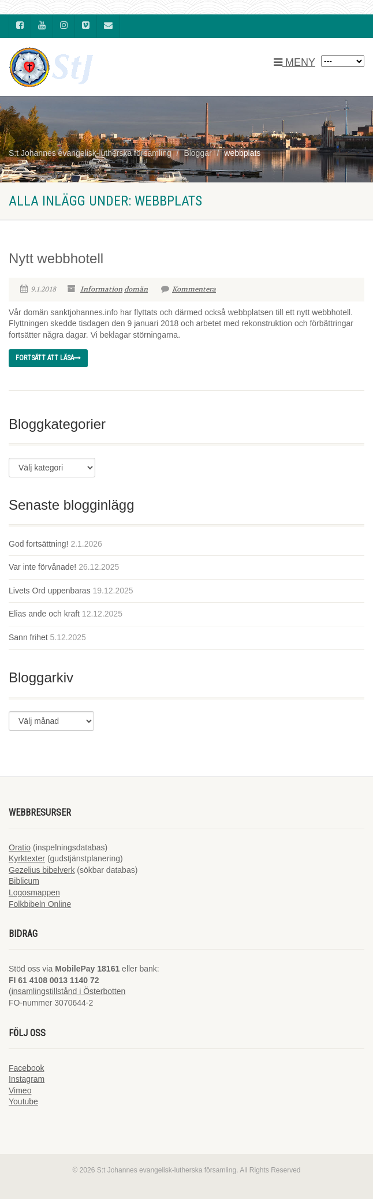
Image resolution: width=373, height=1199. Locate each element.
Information (101, 289)
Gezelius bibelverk (41, 870)
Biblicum (24, 881)
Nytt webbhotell (56, 258)
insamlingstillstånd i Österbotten (69, 991)
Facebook (26, 1068)
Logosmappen (34, 892)
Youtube (23, 1101)
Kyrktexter (27, 858)
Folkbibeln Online (40, 904)
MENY (294, 62)
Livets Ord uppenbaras (50, 590)
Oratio (20, 847)
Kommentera (188, 289)
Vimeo (20, 1090)
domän (136, 289)
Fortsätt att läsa (48, 358)
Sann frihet (28, 637)
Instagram (26, 1079)
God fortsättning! (39, 543)
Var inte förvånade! (42, 567)
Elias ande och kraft (44, 613)
